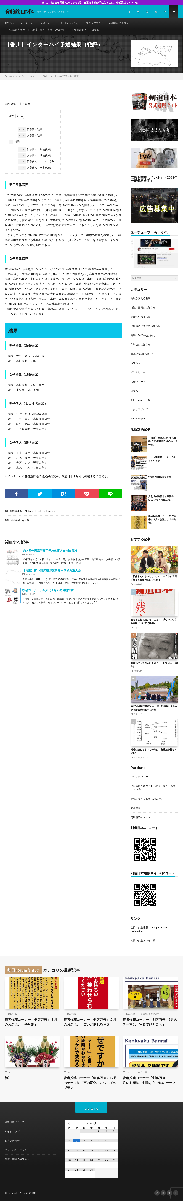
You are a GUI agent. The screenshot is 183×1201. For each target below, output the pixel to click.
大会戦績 (135, 807)
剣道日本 (31, 1193)
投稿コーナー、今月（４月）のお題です (48, 590)
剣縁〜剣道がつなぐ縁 (17, 520)
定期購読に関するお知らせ (145, 325)
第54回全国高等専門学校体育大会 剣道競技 (49, 550)
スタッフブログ (94, 23)
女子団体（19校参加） (35, 155)
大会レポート (48, 23)
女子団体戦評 (30, 135)
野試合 (144, 1014)
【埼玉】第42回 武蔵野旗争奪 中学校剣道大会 (51, 570)
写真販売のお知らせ (142, 353)
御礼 (8, 1078)
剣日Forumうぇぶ (70, 23)
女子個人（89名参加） (35, 168)
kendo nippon (78, 29)
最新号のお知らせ (140, 316)
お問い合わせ (12, 1140)
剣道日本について (15, 1122)
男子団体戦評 (30, 129)
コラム (95, 29)
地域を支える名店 (140, 298)
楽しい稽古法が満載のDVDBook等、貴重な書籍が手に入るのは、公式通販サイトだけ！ (91, 2)
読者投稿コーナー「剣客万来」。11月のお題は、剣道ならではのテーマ (149, 1080)
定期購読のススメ (119, 23)
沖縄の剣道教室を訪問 (159, 476)
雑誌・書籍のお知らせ (143, 307)
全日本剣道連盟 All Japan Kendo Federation (30, 510)
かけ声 (144, 1072)
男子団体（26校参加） (35, 149)
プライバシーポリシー (17, 1149)
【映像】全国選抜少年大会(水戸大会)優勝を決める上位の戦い (162, 441)
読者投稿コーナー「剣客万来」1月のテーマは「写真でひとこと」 (150, 1022)
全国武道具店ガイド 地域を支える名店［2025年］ (36, 29)
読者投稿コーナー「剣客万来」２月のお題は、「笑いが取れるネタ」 (90, 1022)
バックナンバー (139, 776)
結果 (14, 142)
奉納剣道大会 (155, 1014)
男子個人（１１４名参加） (37, 161)
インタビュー (27, 23)
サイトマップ (12, 1131)
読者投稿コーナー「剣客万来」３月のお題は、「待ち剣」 (162, 519)
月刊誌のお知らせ (140, 344)
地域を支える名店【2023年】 (147, 798)
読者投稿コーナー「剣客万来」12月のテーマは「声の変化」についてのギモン (90, 1082)
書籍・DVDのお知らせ (143, 335)
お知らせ (10, 23)
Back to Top (91, 1108)
